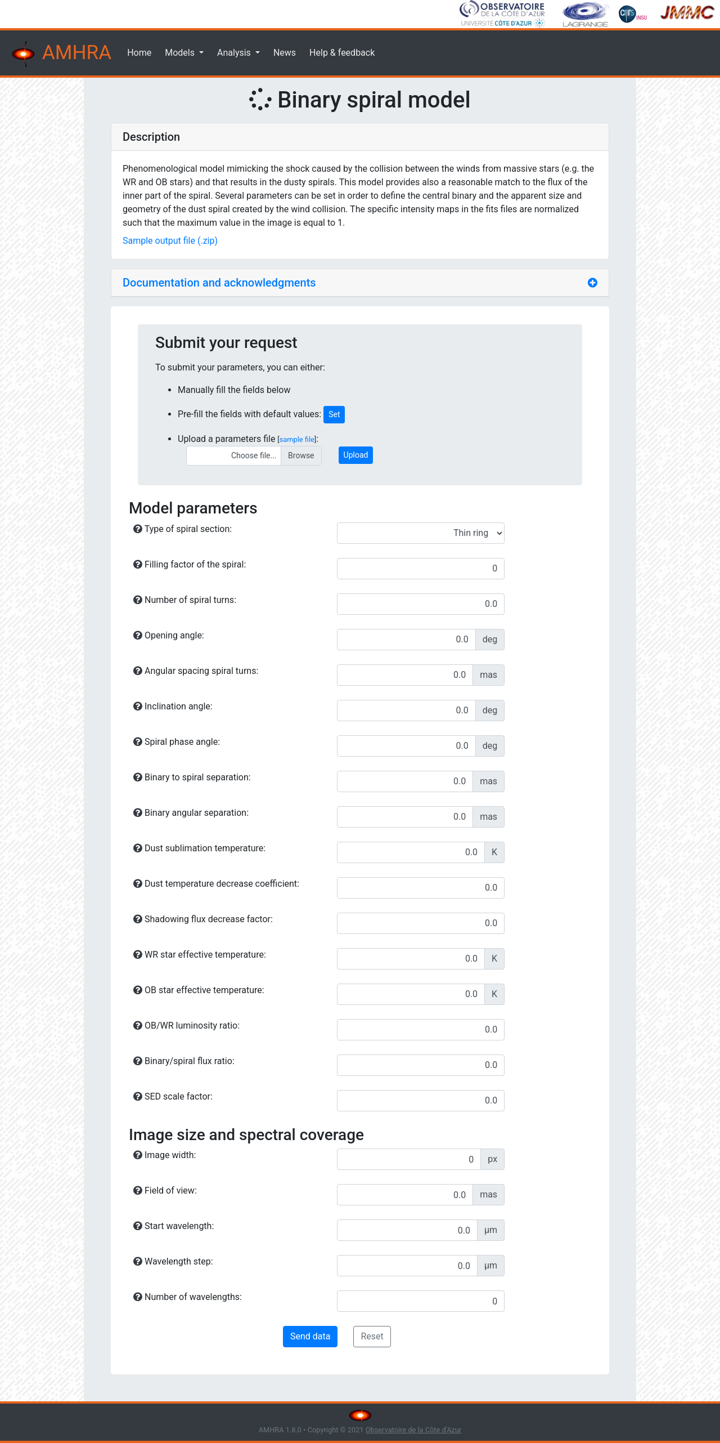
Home (139, 52)
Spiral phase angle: (176, 741)
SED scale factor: (173, 1096)
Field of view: (165, 1190)
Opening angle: (168, 635)
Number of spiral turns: (184, 600)
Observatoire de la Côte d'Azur (414, 1430)
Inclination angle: (173, 706)
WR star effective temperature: (199, 954)
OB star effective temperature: (198, 990)
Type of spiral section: (182, 529)
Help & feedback (342, 52)
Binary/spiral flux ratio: (184, 1061)
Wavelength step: (173, 1261)
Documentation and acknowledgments (219, 282)
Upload (356, 454)
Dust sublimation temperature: (199, 848)
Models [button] (181, 52)
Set (334, 414)
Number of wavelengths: (187, 1297)
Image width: (164, 1155)
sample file (297, 439)
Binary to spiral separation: (192, 777)
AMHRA (60, 54)
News (284, 52)
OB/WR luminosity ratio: (186, 1025)
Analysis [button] (235, 52)
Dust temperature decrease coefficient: (216, 883)
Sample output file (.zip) (170, 240)
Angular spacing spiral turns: (195, 670)
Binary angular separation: (191, 812)
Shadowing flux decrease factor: (203, 919)
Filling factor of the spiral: (189, 564)
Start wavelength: (173, 1226)
